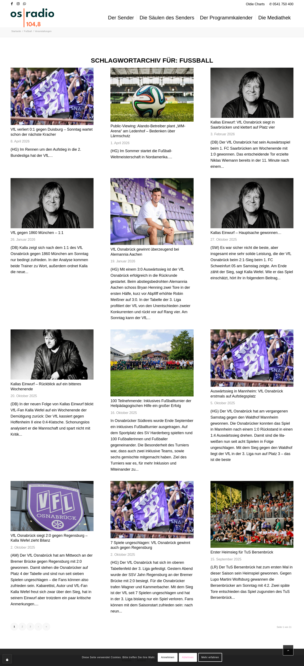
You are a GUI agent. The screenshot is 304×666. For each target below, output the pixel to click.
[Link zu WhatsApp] (24, 3)
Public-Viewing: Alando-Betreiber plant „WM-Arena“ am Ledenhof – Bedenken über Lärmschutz (147, 131)
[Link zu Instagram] (18, 3)
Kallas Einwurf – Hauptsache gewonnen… (245, 233)
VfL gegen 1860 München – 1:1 (37, 233)
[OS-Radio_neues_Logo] (32, 17)
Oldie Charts (255, 4)
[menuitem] (255, 4)
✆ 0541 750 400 (281, 4)
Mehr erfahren (210, 657)
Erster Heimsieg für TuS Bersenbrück (241, 552)
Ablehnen (188, 657)
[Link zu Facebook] (12, 3)
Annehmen (167, 657)
